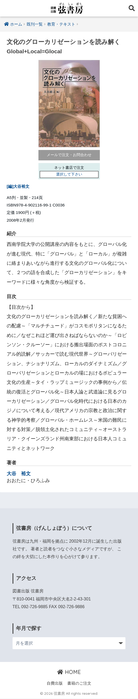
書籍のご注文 (79, 683)
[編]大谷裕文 (18, 186)
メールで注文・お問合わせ (69, 155)
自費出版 (55, 683)
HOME (69, 672)
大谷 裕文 (19, 473)
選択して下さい (69, 175)
